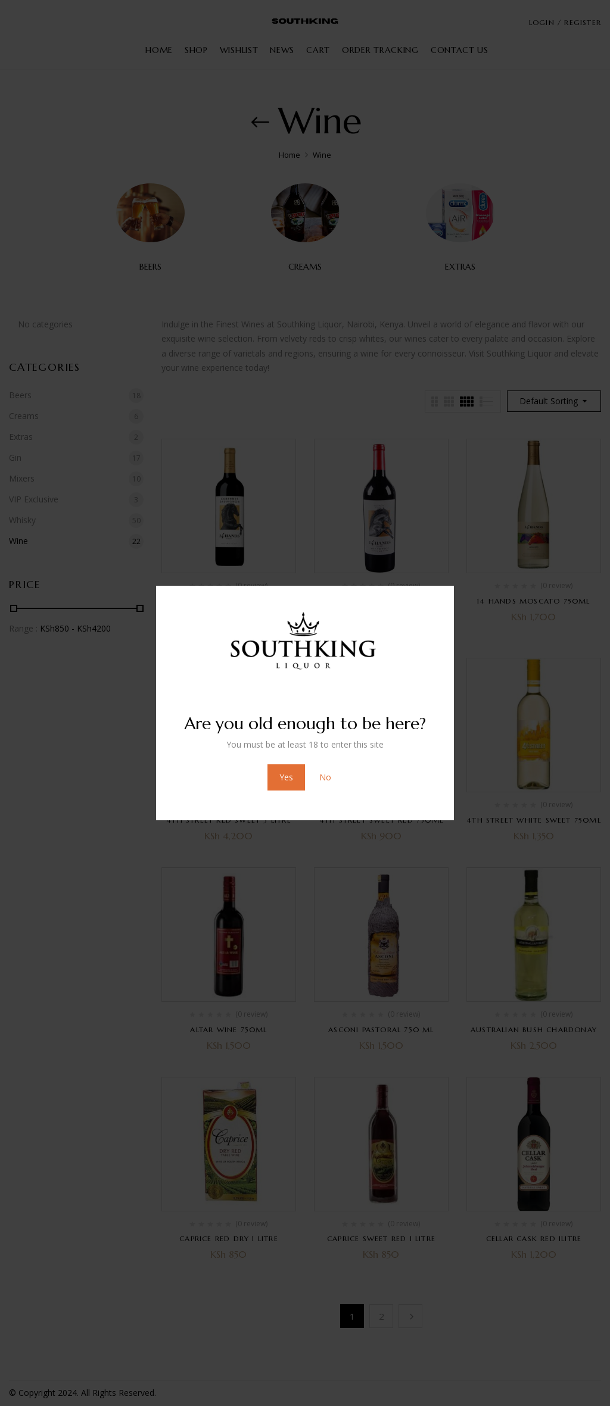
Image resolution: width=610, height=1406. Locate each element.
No (325, 777)
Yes (286, 777)
